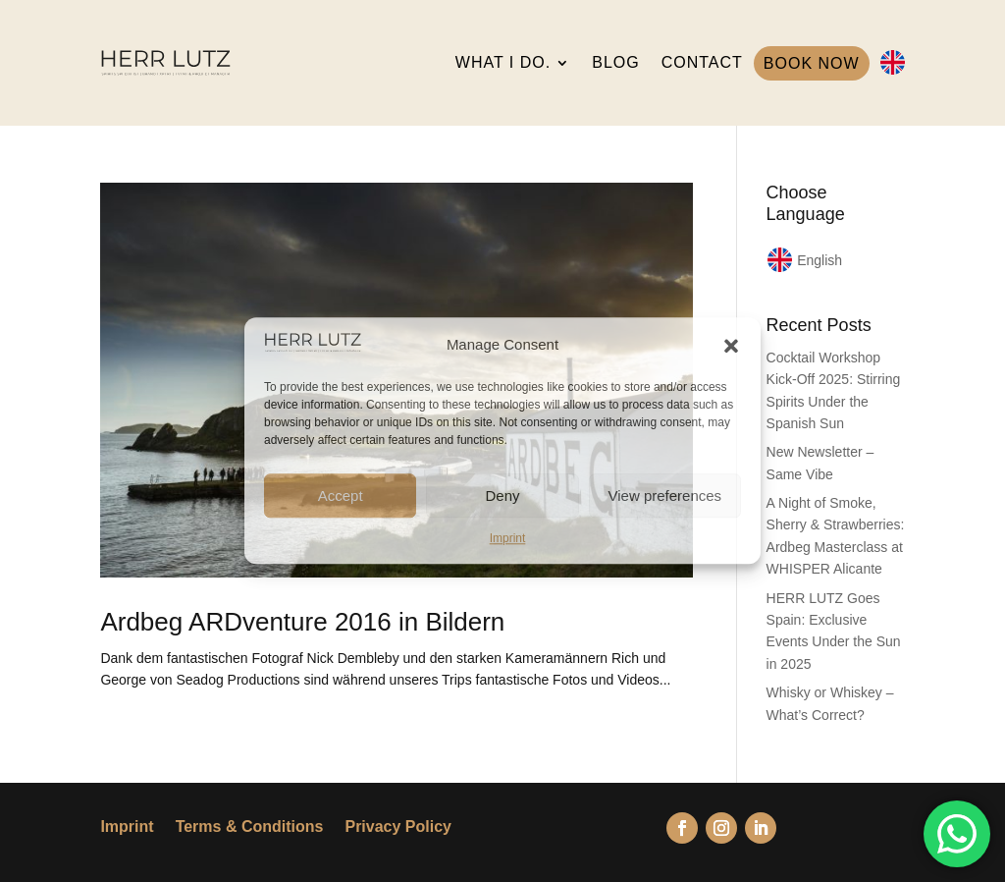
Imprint (508, 538)
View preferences (665, 495)
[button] (731, 346)
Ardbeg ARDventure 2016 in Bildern (302, 621)
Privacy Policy (397, 827)
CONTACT (702, 62)
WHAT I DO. (503, 62)
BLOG (615, 62)
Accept (340, 495)
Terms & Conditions (250, 827)
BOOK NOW (812, 63)
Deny (502, 495)
